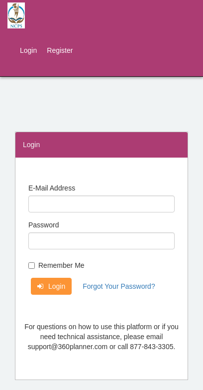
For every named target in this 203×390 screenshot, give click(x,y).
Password (43, 225)
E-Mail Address (51, 188)
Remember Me (56, 265)
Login (28, 50)
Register (60, 50)
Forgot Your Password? (119, 286)
